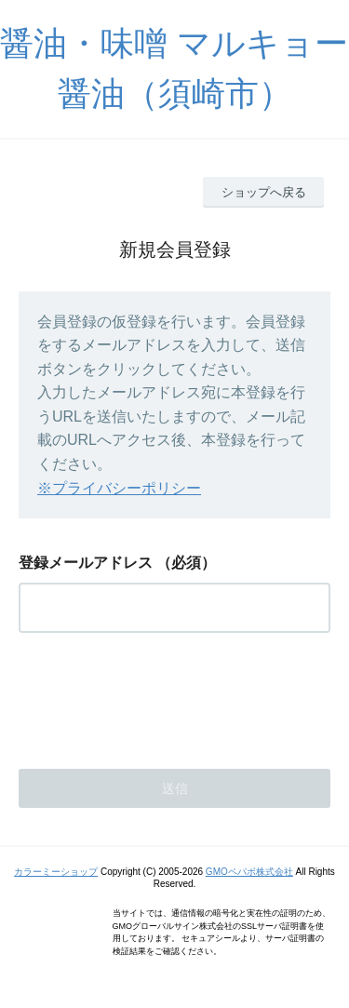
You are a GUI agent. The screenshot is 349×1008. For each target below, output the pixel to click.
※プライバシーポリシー (119, 488)
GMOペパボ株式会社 (249, 872)
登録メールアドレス (86, 563)
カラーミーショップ (56, 872)
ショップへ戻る (263, 192)
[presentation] (160, 695)
